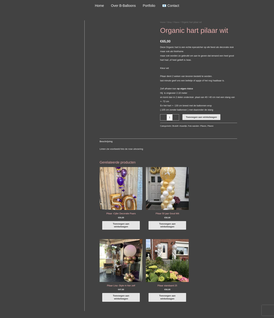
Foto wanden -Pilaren (198, 126)
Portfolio (149, 6)
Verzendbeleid (196, 311)
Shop (169, 22)
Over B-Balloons (123, 6)
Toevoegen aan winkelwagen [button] (116, 219)
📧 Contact (170, 6)
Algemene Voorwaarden (175, 311)
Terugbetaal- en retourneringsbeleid (224, 311)
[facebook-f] (219, 258)
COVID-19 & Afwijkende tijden (47, 295)
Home (99, 6)
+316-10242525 (44, 272)
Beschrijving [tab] (106, 141)
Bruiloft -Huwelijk (180, 126)
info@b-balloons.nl (45, 277)
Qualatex (36, 300)
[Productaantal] (170, 117)
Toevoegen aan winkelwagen (201, 117)
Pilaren (177, 22)
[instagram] (219, 262)
